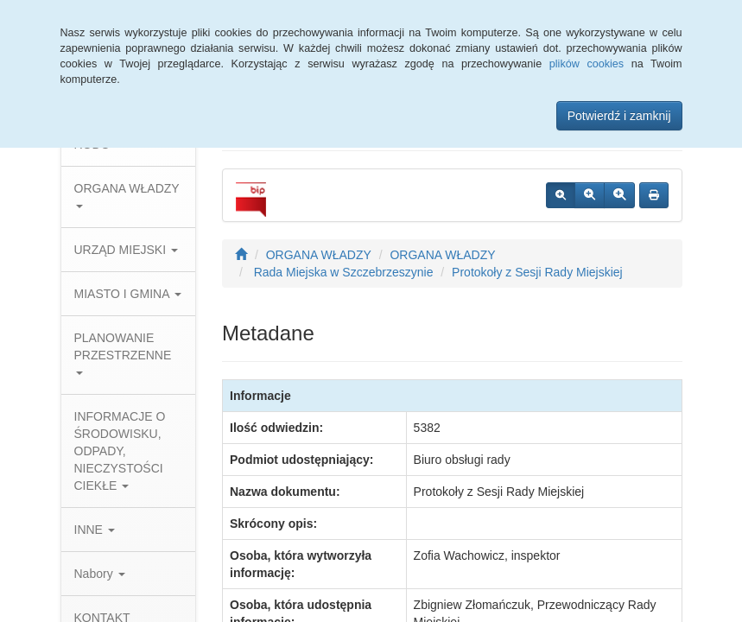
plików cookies (586, 64)
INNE (94, 529)
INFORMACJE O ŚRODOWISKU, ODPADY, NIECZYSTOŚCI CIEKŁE (120, 450)
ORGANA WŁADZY (127, 194)
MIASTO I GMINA (127, 294)
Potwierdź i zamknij (619, 116)
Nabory (99, 574)
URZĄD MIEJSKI (126, 250)
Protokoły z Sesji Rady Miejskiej (537, 272)
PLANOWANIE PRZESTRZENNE (123, 353)
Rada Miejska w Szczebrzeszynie (342, 272)
